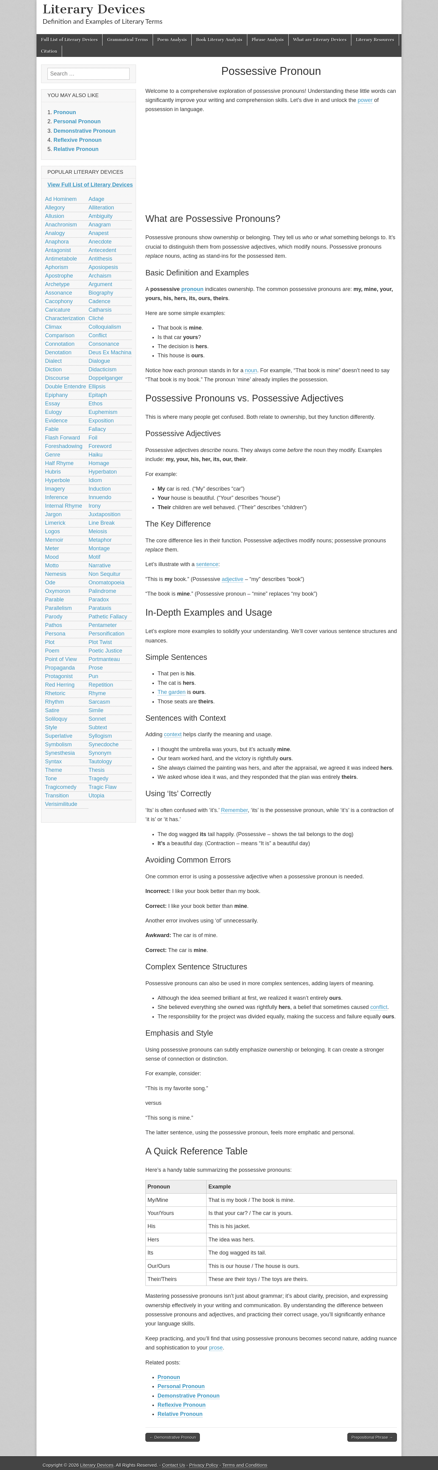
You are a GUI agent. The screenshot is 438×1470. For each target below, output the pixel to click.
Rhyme (97, 693)
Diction (53, 369)
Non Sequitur (104, 574)
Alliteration (101, 208)
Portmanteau (104, 659)
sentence (207, 564)
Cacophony (59, 301)
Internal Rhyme (63, 506)
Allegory (55, 208)
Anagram (100, 225)
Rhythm (54, 702)
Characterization (65, 318)
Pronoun (169, 1377)
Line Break (102, 523)
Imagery (55, 489)
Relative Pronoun (180, 1414)
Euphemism (103, 412)
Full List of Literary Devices (69, 39)
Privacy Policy (203, 1465)
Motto (52, 565)
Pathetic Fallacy (108, 617)
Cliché (96, 318)
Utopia (96, 796)
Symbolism (58, 744)
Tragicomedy (60, 787)
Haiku (96, 455)
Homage (99, 463)
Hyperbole (57, 480)
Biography (101, 293)
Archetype (57, 284)
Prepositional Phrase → (372, 1437)
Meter (52, 548)
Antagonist (58, 250)
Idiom (95, 480)
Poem (52, 651)
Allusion (54, 216)
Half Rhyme (59, 463)
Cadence (99, 301)
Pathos (53, 625)
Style (51, 727)
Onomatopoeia (106, 582)
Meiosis (98, 531)
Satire (52, 710)
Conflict (98, 335)
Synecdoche (104, 744)
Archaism (100, 276)
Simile (96, 710)
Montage (99, 548)
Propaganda (60, 668)
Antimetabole (61, 259)
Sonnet (97, 719)
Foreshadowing (63, 446)
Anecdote (100, 242)
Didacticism (102, 369)
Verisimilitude (61, 804)
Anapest (99, 233)
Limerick (55, 523)
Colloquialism (105, 327)
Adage (96, 199)
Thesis (97, 770)
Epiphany (56, 395)
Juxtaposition (104, 514)
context (173, 734)
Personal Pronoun (181, 1386)
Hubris (53, 472)
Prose (96, 668)
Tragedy (98, 778)
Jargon (53, 514)
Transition (57, 796)
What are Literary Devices (320, 39)
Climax (53, 327)
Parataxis (100, 608)
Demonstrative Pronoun (189, 1396)
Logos (52, 531)
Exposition (101, 421)
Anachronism (61, 225)
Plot (49, 642)
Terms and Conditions (244, 1465)
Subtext (98, 727)
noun (251, 370)
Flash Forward (62, 438)
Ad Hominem (61, 199)
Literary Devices (94, 9)
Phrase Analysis (268, 39)
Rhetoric (55, 693)
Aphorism (56, 267)
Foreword (100, 446)
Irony (95, 506)
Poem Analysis (172, 39)
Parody (53, 617)
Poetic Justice (105, 651)
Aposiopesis (103, 267)
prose (216, 1348)
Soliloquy (56, 719)
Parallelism (58, 608)
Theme (53, 770)
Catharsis (100, 310)
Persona (55, 634)
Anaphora (57, 242)
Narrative (100, 565)
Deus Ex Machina (110, 352)
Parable (54, 600)
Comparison (60, 335)
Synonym (100, 753)
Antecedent (102, 250)
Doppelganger (106, 378)
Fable (52, 429)
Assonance (58, 293)
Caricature (57, 310)
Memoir (54, 540)
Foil (93, 438)
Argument (100, 284)
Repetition (101, 685)
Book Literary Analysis (219, 39)
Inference (56, 497)
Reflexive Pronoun (182, 1405)
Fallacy (97, 429)
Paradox (99, 600)
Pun (93, 676)
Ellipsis (97, 386)
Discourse (57, 378)
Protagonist (59, 676)
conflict (378, 1007)
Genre (52, 455)
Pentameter (103, 625)
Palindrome (102, 591)
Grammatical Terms (127, 39)
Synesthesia (60, 753)
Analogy (55, 233)
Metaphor (100, 540)
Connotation (60, 344)
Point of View (61, 659)
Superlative (58, 736)
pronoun (192, 289)
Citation (49, 51)
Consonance (104, 344)
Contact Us (173, 1465)
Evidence (56, 421)
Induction (100, 489)
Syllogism (100, 736)
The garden (172, 692)
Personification (106, 634)
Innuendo (100, 497)
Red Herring (60, 685)
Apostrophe (59, 276)
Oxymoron (57, 591)
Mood (52, 557)
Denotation (58, 352)
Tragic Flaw (102, 787)
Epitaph (98, 395)
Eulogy (53, 412)
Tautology (100, 761)
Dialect (53, 361)
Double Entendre (65, 386)
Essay (52, 404)
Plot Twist (100, 642)
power (365, 100)
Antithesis (100, 259)
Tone (51, 778)
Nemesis (55, 574)
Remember (234, 810)
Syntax (53, 761)
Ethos (96, 404)
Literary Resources (375, 39)
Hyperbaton (103, 472)
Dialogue (99, 361)
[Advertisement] (271, 162)
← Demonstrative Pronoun (172, 1437)
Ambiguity (101, 216)
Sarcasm (99, 702)
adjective (232, 579)
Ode (50, 582)
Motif (94, 557)
